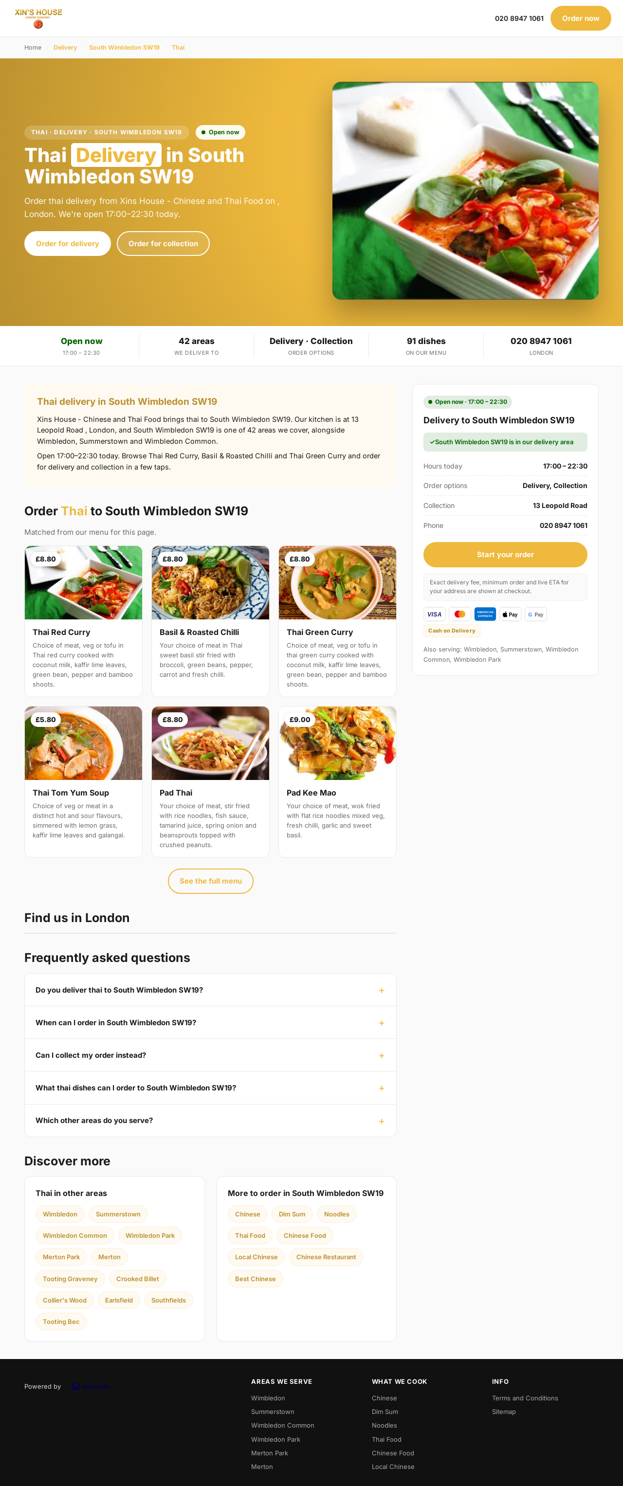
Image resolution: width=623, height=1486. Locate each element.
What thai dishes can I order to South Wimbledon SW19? (136, 1087)
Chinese (247, 1214)
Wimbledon (60, 1214)
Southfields (168, 1300)
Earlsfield (119, 1300)
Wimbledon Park (150, 1235)
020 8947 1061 (519, 18)
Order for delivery (67, 243)
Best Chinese (255, 1279)
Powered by (69, 1386)
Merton (109, 1257)
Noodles (336, 1214)
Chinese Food (305, 1235)
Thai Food (250, 1235)
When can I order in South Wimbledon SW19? (116, 1022)
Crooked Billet (137, 1279)
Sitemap (504, 1411)
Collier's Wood (65, 1300)
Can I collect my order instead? (91, 1055)
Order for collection (163, 243)
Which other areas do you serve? (94, 1120)
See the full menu (211, 881)
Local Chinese (256, 1257)
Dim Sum (292, 1214)
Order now (581, 18)
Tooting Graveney (70, 1279)
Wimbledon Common (75, 1235)
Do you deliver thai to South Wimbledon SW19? (119, 990)
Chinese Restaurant (326, 1257)
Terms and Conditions (525, 1398)
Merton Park (61, 1257)
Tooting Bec (61, 1321)
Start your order (505, 554)
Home (32, 47)
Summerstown (118, 1214)
